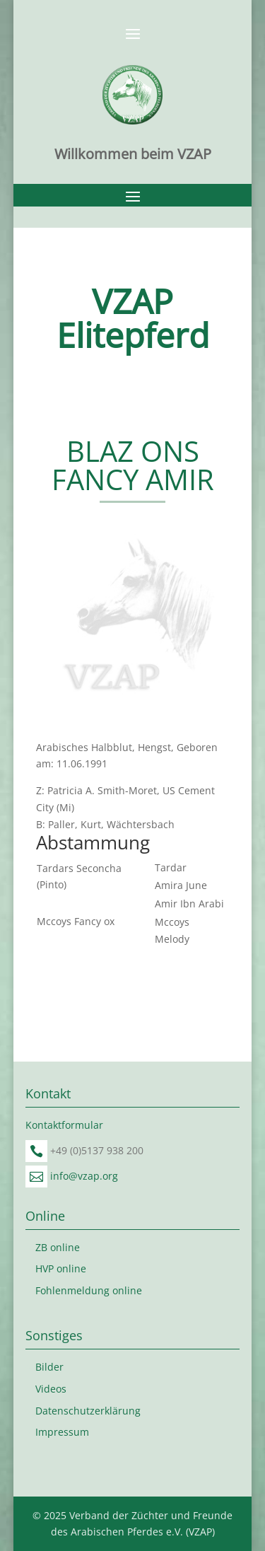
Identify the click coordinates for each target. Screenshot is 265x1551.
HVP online (60, 1268)
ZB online (57, 1247)
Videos (50, 1388)
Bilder (49, 1366)
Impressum (62, 1432)
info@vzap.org (84, 1176)
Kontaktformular (64, 1125)
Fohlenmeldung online (88, 1290)
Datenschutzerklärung (88, 1410)
